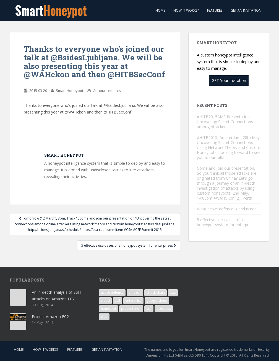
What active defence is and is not (226, 209)
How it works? (186, 10)
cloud (105, 300)
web (104, 316)
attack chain (155, 292)
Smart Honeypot (69, 90)
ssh (149, 308)
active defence (112, 292)
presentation (131, 308)
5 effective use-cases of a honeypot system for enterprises (128, 245)
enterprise (133, 300)
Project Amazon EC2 (50, 316)
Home (160, 10)
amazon (135, 292)
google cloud (157, 300)
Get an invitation (246, 10)
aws (173, 292)
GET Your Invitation (229, 80)
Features (214, 10)
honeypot (108, 308)
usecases (164, 308)
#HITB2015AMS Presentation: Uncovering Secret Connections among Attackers (225, 121)
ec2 (117, 300)
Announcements (107, 90)
